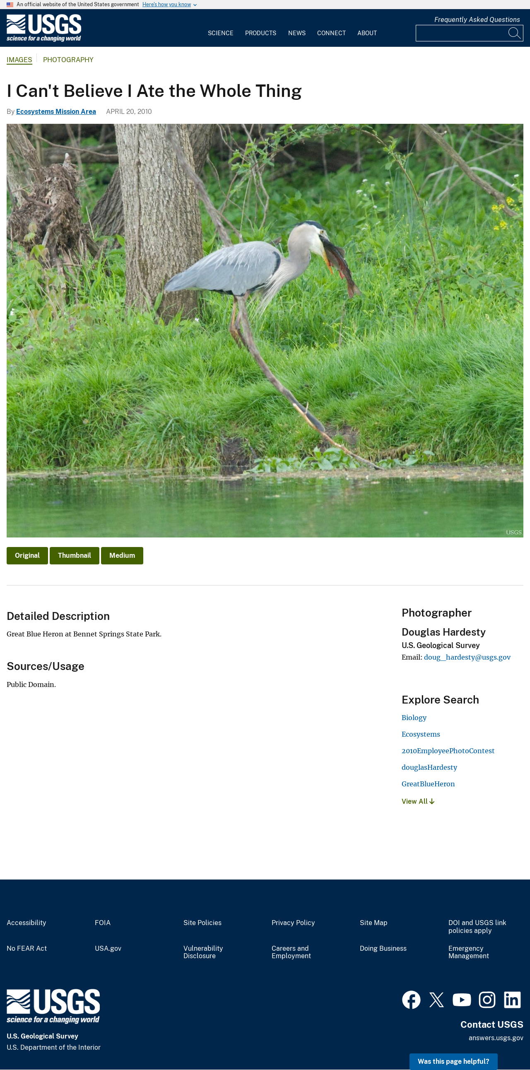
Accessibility (26, 923)
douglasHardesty (429, 767)
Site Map (374, 923)
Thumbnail (74, 555)
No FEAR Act (27, 948)
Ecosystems (421, 734)
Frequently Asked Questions (477, 20)
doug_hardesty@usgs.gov (467, 657)
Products (260, 33)
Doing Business (383, 948)
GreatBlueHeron (428, 784)
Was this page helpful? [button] (453, 1061)
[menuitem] (220, 28)
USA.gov (108, 948)
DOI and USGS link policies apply (477, 927)
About (367, 33)
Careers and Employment (291, 952)
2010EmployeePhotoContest (448, 751)
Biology (414, 717)
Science (221, 33)
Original (27, 555)
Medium (122, 555)
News (297, 33)
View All (418, 801)
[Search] (515, 33)
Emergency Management (468, 952)
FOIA (103, 923)
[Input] (469, 33)
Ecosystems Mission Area (56, 112)
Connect (331, 33)
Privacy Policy (293, 923)
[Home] (44, 40)
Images (19, 60)
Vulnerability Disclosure (203, 952)
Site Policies (202, 923)
